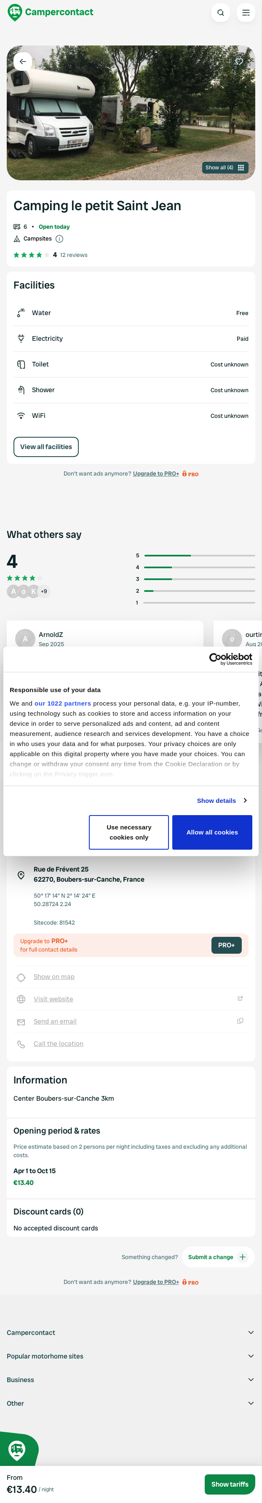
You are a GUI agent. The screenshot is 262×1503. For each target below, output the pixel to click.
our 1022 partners (63, 703)
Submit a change (218, 1257)
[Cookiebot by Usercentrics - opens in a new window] (215, 659)
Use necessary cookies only (129, 832)
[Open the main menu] (246, 12)
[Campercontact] (50, 12)
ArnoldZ (51, 634)
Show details (216, 800)
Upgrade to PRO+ (156, 473)
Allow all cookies (212, 832)
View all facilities (46, 446)
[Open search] (220, 12)
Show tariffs (230, 1484)
